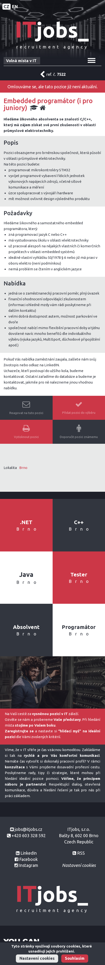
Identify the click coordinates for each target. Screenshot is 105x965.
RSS (81, 853)
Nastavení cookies (37, 958)
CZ (6, 6)
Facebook (28, 859)
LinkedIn (28, 853)
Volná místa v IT (21, 61)
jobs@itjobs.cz (28, 829)
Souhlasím (75, 958)
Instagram (28, 865)
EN (15, 6)
